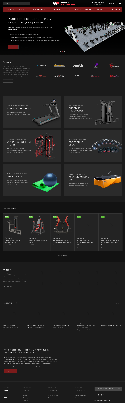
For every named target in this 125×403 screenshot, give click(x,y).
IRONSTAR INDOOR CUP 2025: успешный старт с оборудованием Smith (85, 328)
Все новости (118, 303)
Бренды (6, 390)
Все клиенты (8, 286)
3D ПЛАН (12, 47)
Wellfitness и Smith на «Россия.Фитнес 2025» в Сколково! (10, 328)
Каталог (6, 387)
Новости (25, 393)
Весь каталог (118, 209)
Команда (25, 395)
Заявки (111, 3)
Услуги (5, 401)
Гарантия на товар (53, 395)
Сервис (5, 397)
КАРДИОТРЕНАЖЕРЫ (19, 108)
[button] (60, 51)
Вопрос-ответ (79, 397)
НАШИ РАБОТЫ (25, 47)
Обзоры (25, 400)
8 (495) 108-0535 (98, 3)
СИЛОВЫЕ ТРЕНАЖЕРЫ (76, 109)
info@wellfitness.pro (103, 400)
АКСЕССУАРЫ (14, 176)
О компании (26, 390)
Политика (51, 397)
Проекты (6, 394)
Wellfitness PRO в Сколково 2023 (111, 325)
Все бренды (7, 81)
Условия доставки (53, 393)
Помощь (78, 387)
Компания (27, 387)
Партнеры (26, 397)
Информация (53, 387)
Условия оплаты (52, 390)
